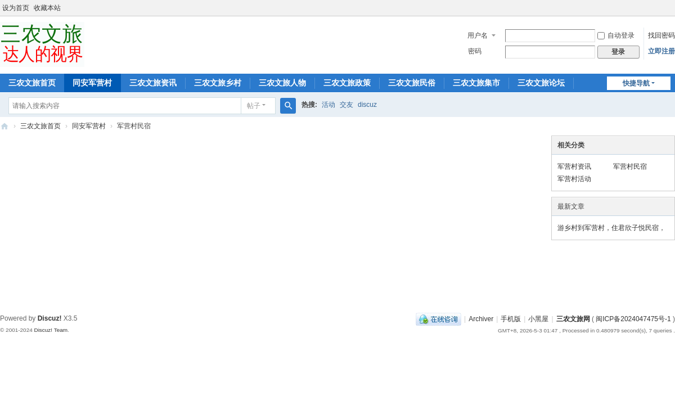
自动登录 (615, 35)
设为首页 (15, 8)
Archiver (481, 319)
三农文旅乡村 (217, 82)
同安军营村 (92, 82)
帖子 (253, 106)
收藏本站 (47, 8)
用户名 (477, 35)
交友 (346, 105)
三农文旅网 (573, 319)
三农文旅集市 (476, 82)
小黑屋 (538, 319)
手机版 (511, 319)
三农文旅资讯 (153, 82)
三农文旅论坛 (541, 82)
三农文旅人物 (282, 82)
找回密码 (661, 35)
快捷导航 (636, 83)
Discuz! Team (51, 330)
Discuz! (50, 318)
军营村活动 (574, 179)
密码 (475, 51)
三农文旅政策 (347, 82)
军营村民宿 (630, 166)
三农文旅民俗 (411, 82)
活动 (328, 105)
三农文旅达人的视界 (4, 126)
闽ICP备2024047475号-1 (633, 319)
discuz (367, 105)
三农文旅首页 (32, 82)
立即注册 (661, 51)
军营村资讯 (574, 166)
